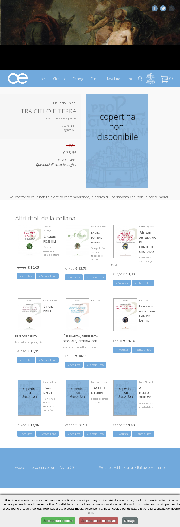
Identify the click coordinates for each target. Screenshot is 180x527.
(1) (166, 78)
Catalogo (78, 78)
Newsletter (114, 78)
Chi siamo (59, 78)
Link (129, 78)
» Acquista (26, 275)
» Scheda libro (47, 275)
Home (43, 78)
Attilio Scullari (124, 467)
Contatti (95, 78)
